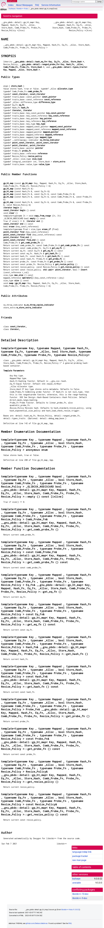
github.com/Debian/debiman (37, 923)
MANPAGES (12, 1)
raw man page (79, 860)
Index (11, 5)
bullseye (12, 9)
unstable (76, 882)
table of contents (82, 867)
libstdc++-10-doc (80, 894)
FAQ (37, 5)
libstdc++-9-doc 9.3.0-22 (70, 910)
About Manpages (24, 5)
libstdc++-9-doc (22, 9)
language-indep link (81, 852)
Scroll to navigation (12, 16)
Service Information (51, 5)
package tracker (80, 856)
